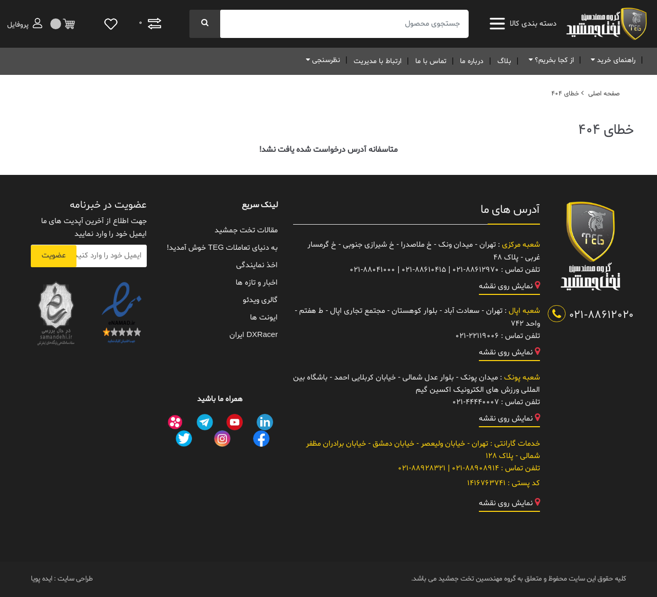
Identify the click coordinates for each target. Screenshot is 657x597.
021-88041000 (372, 270)
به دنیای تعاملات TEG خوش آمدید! (222, 248)
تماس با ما (431, 61)
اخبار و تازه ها (257, 282)
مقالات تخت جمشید (246, 230)
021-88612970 (475, 270)
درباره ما (472, 61)
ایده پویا (41, 579)
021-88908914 (474, 468)
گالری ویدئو (260, 300)
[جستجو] (204, 24)
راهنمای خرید (611, 60)
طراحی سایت (74, 579)
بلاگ (504, 61)
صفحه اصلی (604, 93)
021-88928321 (422, 468)
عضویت (54, 255)
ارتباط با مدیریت (377, 61)
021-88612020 (591, 315)
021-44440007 (475, 402)
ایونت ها (264, 317)
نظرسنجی (321, 60)
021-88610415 (423, 270)
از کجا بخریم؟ (549, 60)
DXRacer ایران (253, 335)
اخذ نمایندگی (257, 265)
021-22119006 (477, 336)
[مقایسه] (150, 23)
